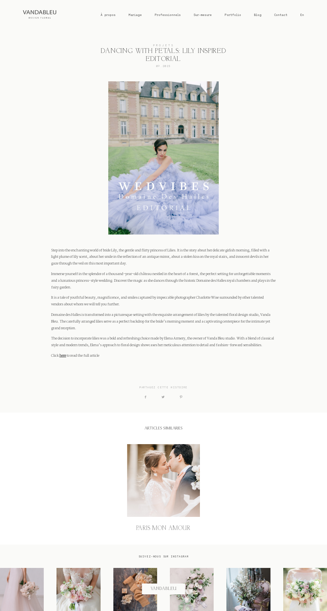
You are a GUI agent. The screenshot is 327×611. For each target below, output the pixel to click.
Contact (280, 15)
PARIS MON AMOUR (163, 488)
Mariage (135, 15)
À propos (108, 15)
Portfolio (232, 15)
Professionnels (168, 15)
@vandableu (163, 588)
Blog (258, 15)
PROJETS (163, 45)
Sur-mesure (203, 15)
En (302, 15)
